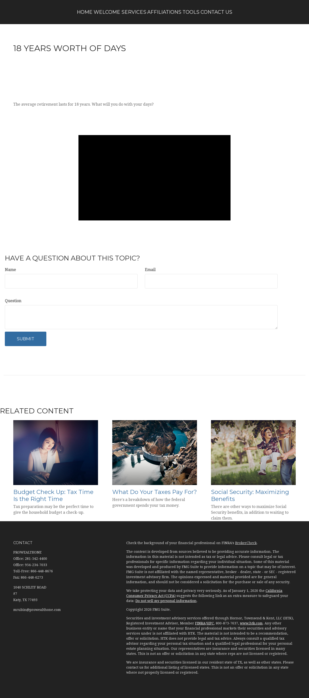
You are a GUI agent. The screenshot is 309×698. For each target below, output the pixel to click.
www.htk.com (251, 623)
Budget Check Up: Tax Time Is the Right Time (53, 495)
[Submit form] (25, 339)
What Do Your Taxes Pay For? (154, 491)
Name (10, 269)
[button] (97, 12)
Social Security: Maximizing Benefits (250, 495)
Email (150, 269)
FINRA (200, 623)
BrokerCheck (246, 543)
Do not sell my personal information (166, 601)
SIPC (210, 623)
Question (13, 301)
